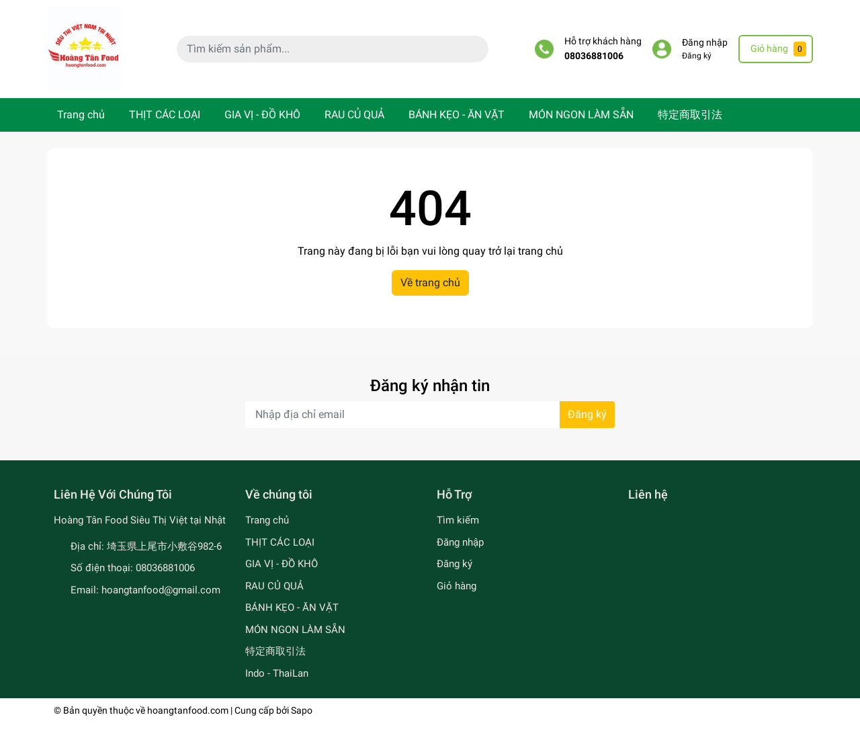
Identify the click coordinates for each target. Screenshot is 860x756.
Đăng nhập (705, 42)
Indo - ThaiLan (276, 673)
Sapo (301, 710)
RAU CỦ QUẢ (354, 114)
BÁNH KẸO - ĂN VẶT (456, 114)
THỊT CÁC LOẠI (164, 114)
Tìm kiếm (458, 520)
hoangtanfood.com (187, 710)
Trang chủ (81, 114)
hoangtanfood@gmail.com (160, 590)
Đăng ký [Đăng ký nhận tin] (587, 414)
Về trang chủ (430, 282)
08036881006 (594, 56)
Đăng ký (697, 55)
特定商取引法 (690, 114)
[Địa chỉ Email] (430, 414)
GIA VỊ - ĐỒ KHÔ (262, 114)
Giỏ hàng (456, 586)
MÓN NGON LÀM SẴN (581, 114)
